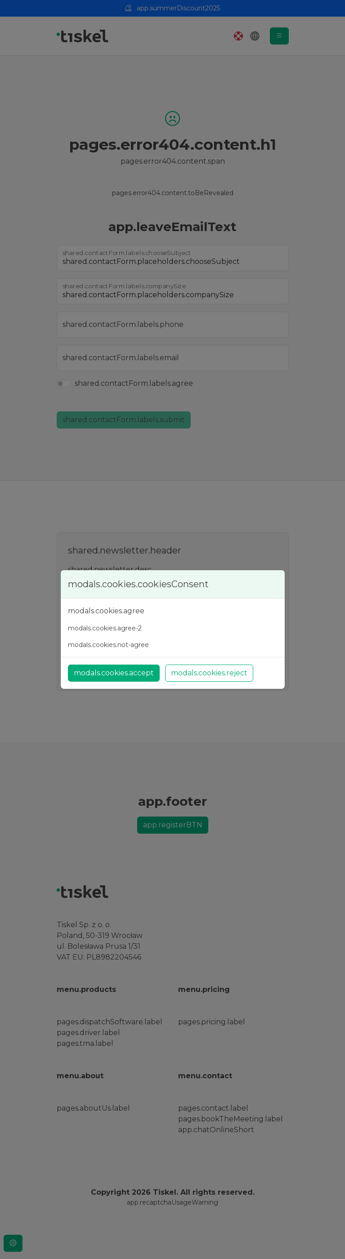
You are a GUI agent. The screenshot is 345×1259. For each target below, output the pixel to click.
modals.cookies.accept (114, 673)
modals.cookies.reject (209, 673)
